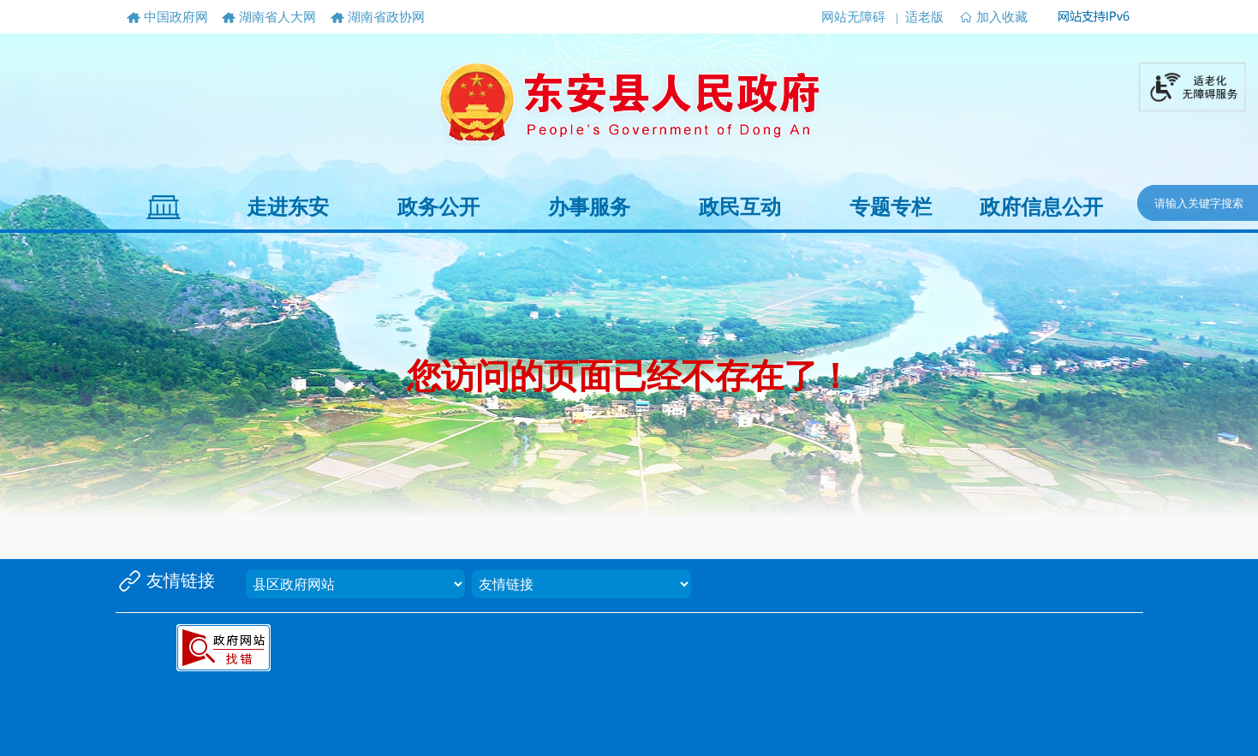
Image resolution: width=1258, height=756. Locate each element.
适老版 (924, 17)
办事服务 (589, 207)
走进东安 (288, 207)
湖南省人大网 (277, 17)
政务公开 (438, 207)
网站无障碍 (853, 17)
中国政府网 (176, 17)
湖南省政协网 (386, 17)
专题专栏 (891, 207)
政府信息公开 (1041, 207)
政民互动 (740, 207)
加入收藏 (1002, 17)
